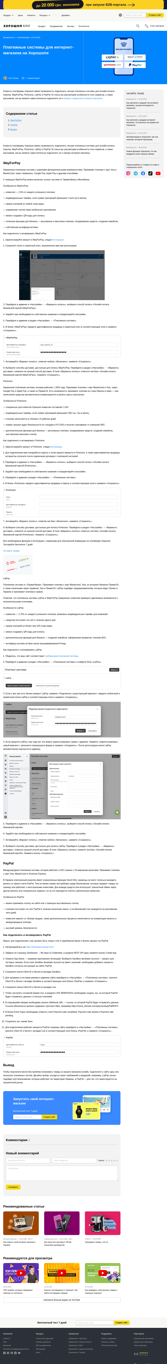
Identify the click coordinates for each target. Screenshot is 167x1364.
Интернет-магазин (10, 1239)
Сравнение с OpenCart (77, 1338)
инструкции (58, 240)
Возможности (9, 37)
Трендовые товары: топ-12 (96, 1242)
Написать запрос (108, 1342)
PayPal (13, 125)
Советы (88, 1239)
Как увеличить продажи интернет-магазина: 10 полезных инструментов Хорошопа (142, 122)
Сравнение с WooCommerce (79, 1342)
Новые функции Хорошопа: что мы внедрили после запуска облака (141, 152)
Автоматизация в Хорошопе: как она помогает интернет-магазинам (142, 138)
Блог (5, 1342)
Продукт (8, 15)
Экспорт (70, 26)
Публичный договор (109, 1345)
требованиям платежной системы (61, 656)
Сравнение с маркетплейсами (80, 1349)
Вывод (13, 129)
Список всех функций (44, 1338)
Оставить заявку (11, 551)
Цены (20, 15)
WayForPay (16, 120)
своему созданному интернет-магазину (83, 98)
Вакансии (7, 1345)
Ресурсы (45, 15)
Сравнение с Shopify (76, 1352)
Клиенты (31, 15)
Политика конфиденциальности (16, 1349)
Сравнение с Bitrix (75, 1345)
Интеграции (40, 1349)
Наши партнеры (140, 1345)
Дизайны (66, 15)
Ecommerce (84, 26)
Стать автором (154, 26)
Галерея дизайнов (43, 1342)
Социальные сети (50, 1239)
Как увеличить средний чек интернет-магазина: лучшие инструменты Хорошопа (142, 105)
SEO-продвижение (43, 1345)
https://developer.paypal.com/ (40, 947)
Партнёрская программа (143, 1338)
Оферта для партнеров (143, 1342)
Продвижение (56, 26)
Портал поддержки (108, 1338)
